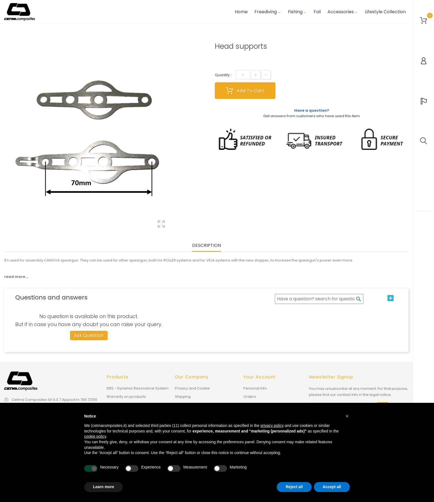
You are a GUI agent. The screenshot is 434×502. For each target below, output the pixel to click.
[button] (347, 416)
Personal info (255, 388)
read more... (16, 276)
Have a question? (311, 110)
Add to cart (245, 90)
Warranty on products (126, 396)
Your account (259, 377)
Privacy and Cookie (192, 388)
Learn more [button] (103, 487)
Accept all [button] (332, 487)
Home (241, 12)
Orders (249, 396)
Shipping (183, 396)
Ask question (89, 335)
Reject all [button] (294, 487)
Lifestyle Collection (385, 12)
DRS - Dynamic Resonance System (138, 388)
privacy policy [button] (272, 425)
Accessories (342, 12)
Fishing (297, 12)
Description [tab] (206, 246)
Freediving (267, 12)
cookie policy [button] (95, 436)
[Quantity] (243, 75)
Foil (317, 12)
